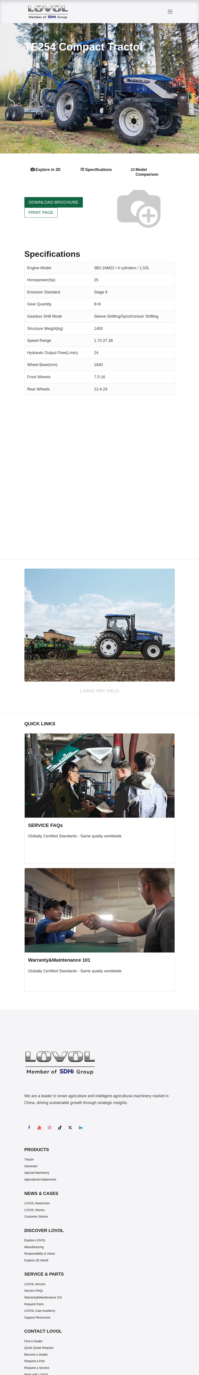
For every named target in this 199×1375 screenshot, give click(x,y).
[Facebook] (29, 1127)
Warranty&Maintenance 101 (59, 960)
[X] (70, 1127)
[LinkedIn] (81, 1127)
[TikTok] (60, 1127)
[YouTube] (39, 1127)
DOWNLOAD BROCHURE (53, 202)
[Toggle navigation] (170, 12)
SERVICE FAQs (45, 825)
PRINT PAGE (41, 212)
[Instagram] (49, 1127)
